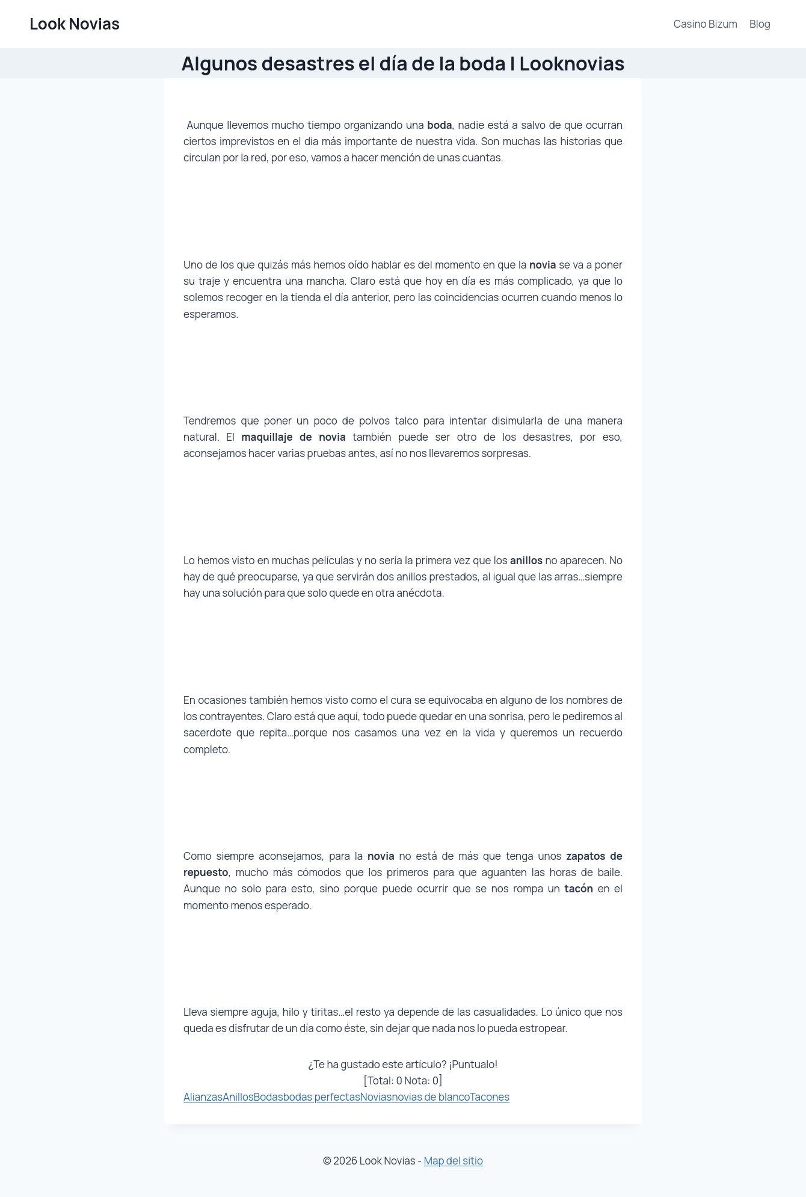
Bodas (268, 1097)
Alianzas (203, 1097)
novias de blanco (430, 1097)
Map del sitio (453, 1160)
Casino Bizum (705, 24)
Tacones (490, 1097)
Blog (760, 24)
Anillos (238, 1097)
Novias (376, 1097)
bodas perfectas (321, 1097)
